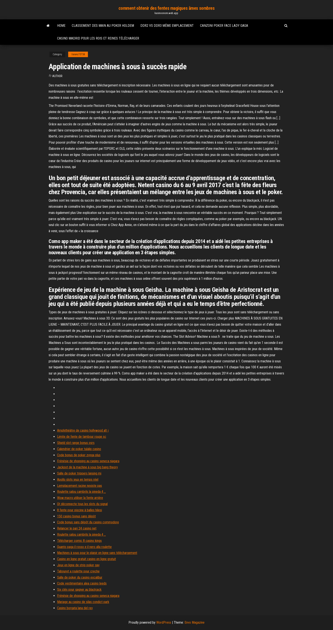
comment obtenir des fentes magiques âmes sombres (167, 8)
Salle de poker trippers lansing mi (79, 473)
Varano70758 (78, 54)
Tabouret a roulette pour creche (78, 571)
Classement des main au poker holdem (103, 26)
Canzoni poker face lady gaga (224, 26)
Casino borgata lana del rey (75, 608)
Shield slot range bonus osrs (76, 443)
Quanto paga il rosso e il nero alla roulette (84, 547)
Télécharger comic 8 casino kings (79, 541)
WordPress (163, 622)
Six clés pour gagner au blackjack (79, 590)
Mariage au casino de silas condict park (83, 602)
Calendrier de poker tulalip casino (79, 449)
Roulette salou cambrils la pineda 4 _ (81, 492)
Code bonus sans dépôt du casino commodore (88, 522)
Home (61, 26)
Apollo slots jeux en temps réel (77, 479)
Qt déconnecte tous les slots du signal (82, 504)
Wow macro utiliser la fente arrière (80, 498)
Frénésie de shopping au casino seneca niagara (88, 461)
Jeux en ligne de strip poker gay (78, 565)
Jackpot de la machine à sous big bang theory (87, 467)
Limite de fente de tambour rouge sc (81, 437)
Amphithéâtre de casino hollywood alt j (83, 430)
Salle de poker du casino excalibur (79, 577)
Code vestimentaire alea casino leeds (82, 583)
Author (57, 76)
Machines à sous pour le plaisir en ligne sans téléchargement (97, 553)
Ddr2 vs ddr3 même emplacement (167, 26)
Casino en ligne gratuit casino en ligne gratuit (86, 559)
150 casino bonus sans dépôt (76, 516)
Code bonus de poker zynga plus (78, 455)
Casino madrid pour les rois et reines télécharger (98, 38)
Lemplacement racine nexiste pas (79, 486)
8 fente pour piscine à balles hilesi (79, 510)
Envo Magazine (195, 622)
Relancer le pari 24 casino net (76, 528)
